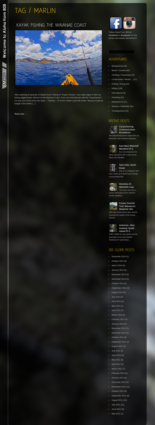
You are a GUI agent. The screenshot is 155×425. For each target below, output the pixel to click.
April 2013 (116, 310)
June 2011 (116, 409)
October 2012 (118, 337)
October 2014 (118, 261)
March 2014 (117, 265)
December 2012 (119, 328)
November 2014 (119, 256)
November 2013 (119, 279)
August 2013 (117, 292)
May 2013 (116, 306)
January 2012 (118, 378)
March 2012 (117, 369)
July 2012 (116, 351)
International (117, 93)
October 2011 (118, 391)
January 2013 (118, 324)
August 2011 (117, 400)
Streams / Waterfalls (120, 106)
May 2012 (116, 360)
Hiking (114, 88)
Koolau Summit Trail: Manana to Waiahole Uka (127, 206)
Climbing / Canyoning (121, 75)
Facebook (113, 35)
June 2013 (116, 301)
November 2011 (119, 387)
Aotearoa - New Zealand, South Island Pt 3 (127, 228)
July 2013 (116, 297)
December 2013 (119, 274)
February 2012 (118, 373)
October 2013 (118, 283)
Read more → (21, 114)
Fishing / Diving (118, 84)
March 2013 (117, 315)
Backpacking (117, 66)
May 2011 (116, 414)
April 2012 (116, 364)
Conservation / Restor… (122, 79)
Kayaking (116, 97)
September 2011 (119, 396)
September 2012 (119, 342)
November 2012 (119, 333)
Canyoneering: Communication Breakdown (127, 129)
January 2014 (118, 270)
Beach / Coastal (119, 70)
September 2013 (119, 288)
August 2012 (117, 346)
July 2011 (116, 405)
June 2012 (116, 355)
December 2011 (119, 382)
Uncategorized (118, 111)
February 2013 (118, 319)
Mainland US (117, 102)
